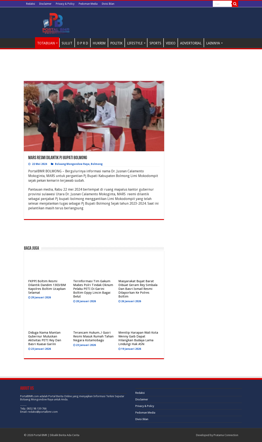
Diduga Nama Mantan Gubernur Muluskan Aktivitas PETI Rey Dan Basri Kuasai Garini (44, 338)
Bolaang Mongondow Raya (72, 164)
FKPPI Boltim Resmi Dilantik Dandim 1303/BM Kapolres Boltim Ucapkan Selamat (47, 287)
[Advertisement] (94, 70)
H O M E (29, 42)
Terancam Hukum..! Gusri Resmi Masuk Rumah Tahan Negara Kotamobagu (93, 336)
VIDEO (170, 43)
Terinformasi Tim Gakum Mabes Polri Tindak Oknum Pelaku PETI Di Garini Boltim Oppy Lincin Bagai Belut (93, 288)
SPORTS (155, 43)
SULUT (67, 43)
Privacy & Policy (65, 3)
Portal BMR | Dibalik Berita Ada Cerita (56, 435)
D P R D (82, 43)
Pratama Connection (226, 435)
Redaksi (30, 3)
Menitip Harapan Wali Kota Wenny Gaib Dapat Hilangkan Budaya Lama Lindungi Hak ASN (138, 338)
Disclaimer (45, 3)
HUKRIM (99, 43)
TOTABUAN (46, 43)
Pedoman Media (88, 3)
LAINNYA (213, 43)
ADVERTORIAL (191, 43)
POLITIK (116, 43)
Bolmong (96, 164)
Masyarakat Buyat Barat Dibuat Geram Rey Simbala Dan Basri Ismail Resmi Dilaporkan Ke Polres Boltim (137, 288)
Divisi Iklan (108, 3)
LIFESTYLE (135, 43)
